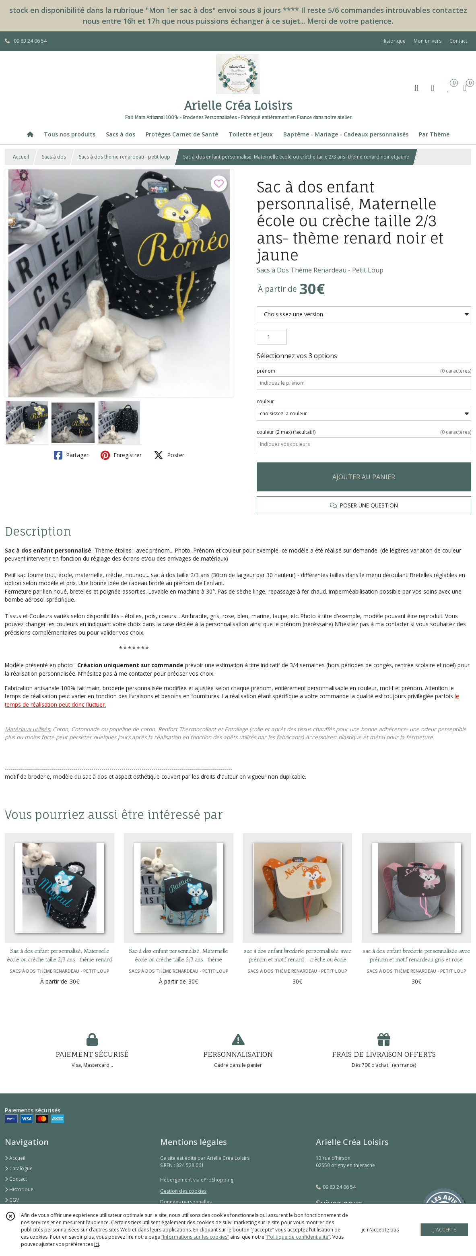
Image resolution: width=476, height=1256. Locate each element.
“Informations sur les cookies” (195, 1236)
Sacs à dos (54, 156)
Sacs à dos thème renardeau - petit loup (124, 156)
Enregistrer (121, 455)
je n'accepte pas (380, 1229)
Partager (71, 455)
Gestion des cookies (183, 1191)
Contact (458, 40)
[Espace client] (432, 87)
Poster (169, 455)
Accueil (21, 156)
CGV (12, 1199)
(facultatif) (364, 432)
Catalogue (19, 1168)
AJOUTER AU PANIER (363, 476)
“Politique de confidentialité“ (298, 1236)
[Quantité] (272, 337)
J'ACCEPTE (444, 1229)
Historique (19, 1189)
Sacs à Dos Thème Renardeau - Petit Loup (320, 270)
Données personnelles (186, 1201)
